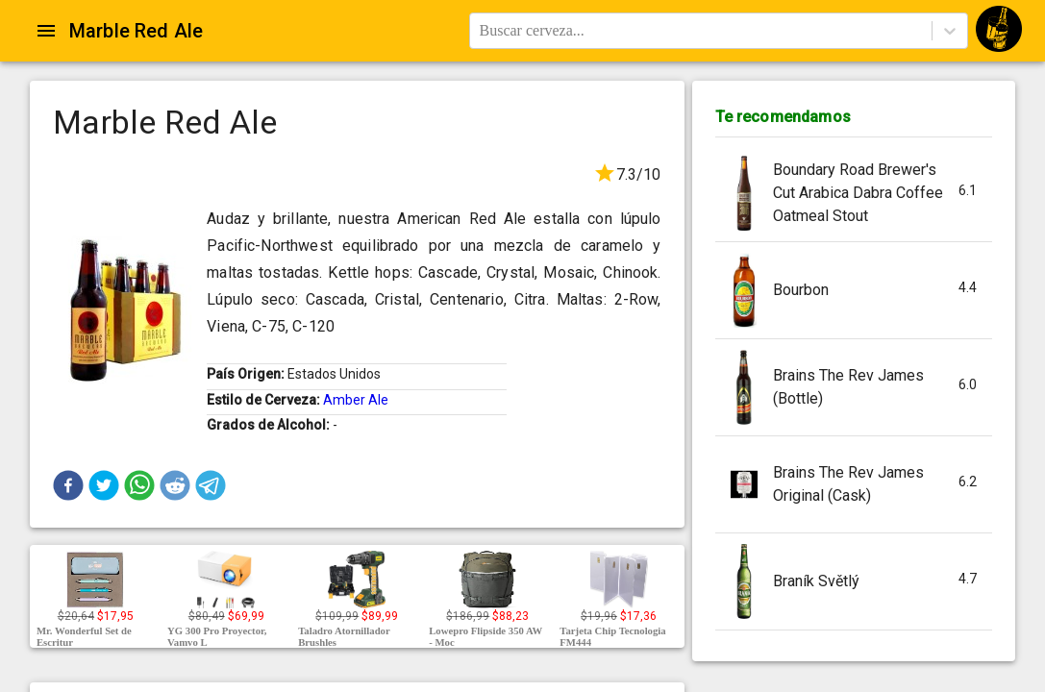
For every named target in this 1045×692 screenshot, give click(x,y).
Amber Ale (355, 400)
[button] (68, 485)
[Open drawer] (46, 31)
